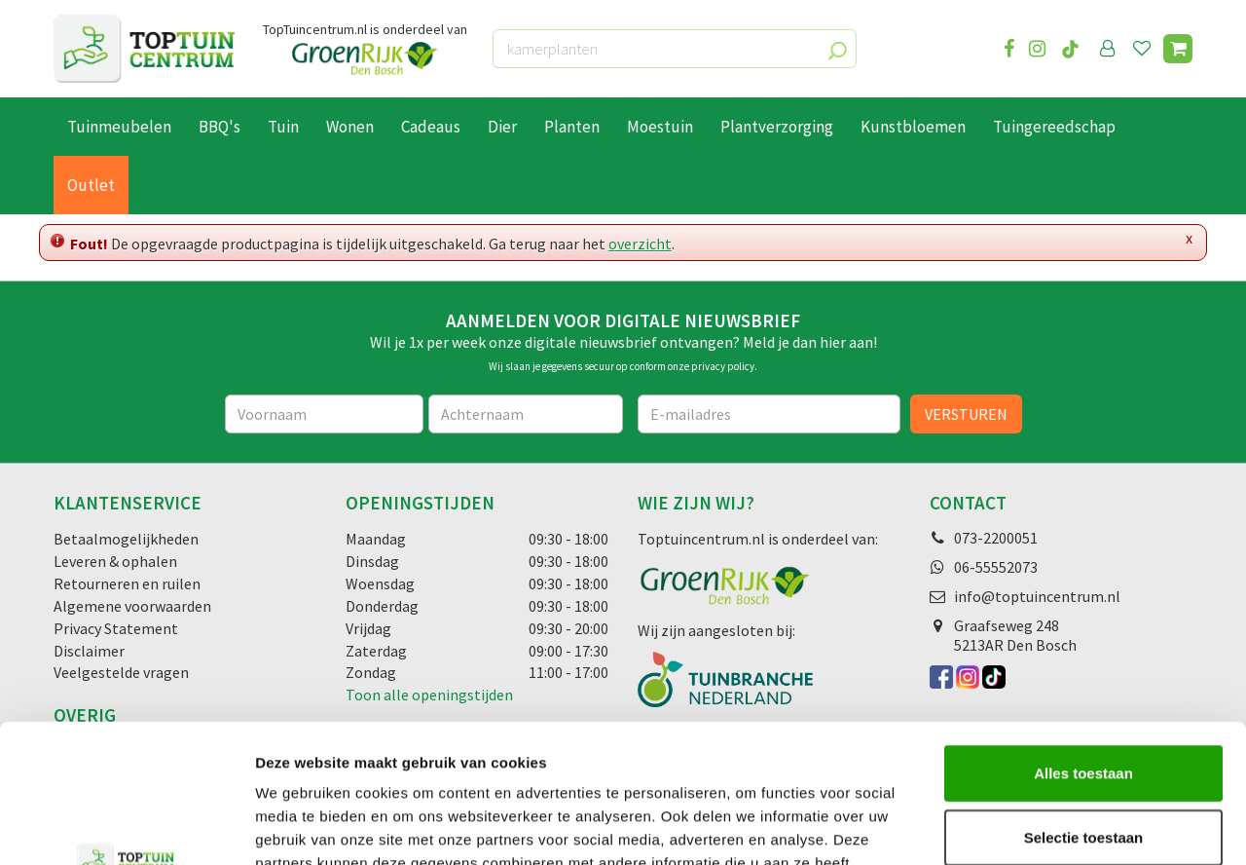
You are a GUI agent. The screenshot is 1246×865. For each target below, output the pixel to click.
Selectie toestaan (1084, 699)
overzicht (640, 243)
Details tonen (1052, 826)
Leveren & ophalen (115, 561)
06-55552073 (996, 567)
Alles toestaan (1083, 634)
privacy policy (722, 366)
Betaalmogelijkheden (126, 538)
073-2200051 (996, 537)
